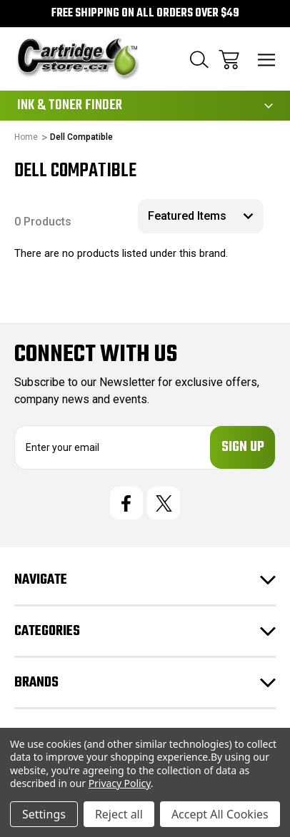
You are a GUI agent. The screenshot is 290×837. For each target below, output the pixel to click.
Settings (44, 814)
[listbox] (201, 216)
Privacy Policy (120, 783)
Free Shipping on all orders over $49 (145, 13)
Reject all (119, 814)
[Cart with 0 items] (229, 59)
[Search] (199, 60)
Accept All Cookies (220, 814)
